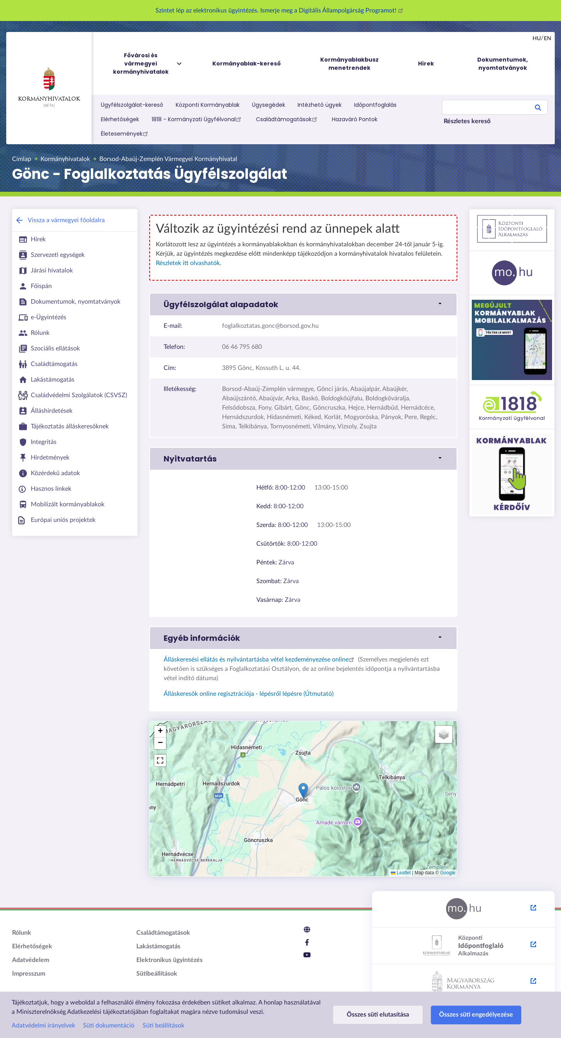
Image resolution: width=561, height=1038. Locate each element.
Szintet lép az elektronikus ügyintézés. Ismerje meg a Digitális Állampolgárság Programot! (280, 10)
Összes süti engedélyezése (476, 1014)
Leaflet (401, 872)
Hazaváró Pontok (355, 119)
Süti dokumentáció (108, 1025)
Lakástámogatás (158, 946)
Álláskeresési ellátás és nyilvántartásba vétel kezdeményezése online (260, 659)
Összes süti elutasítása (378, 1014)
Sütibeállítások (156, 974)
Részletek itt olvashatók (188, 263)
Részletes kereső (467, 121)
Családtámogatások (287, 119)
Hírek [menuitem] (426, 63)
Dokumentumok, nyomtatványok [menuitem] (502, 64)
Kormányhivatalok (49, 84)
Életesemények (125, 133)
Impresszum (28, 974)
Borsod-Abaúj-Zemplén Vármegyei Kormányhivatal (168, 159)
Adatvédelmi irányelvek (43, 1025)
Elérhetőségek (120, 119)
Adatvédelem (30, 960)
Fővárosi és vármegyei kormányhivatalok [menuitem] (148, 63)
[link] (303, 304)
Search (538, 108)
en (547, 38)
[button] (303, 791)
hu (537, 38)
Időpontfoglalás (375, 105)
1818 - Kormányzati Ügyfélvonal (197, 119)
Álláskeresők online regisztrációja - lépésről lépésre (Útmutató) (248, 694)
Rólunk (21, 933)
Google (447, 872)
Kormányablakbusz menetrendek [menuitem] (349, 64)
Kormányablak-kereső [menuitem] (246, 63)
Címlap (21, 159)
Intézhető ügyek (320, 105)
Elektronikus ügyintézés (169, 960)
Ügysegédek (268, 105)
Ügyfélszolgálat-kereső (132, 105)
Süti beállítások (163, 1025)
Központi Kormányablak (208, 105)
